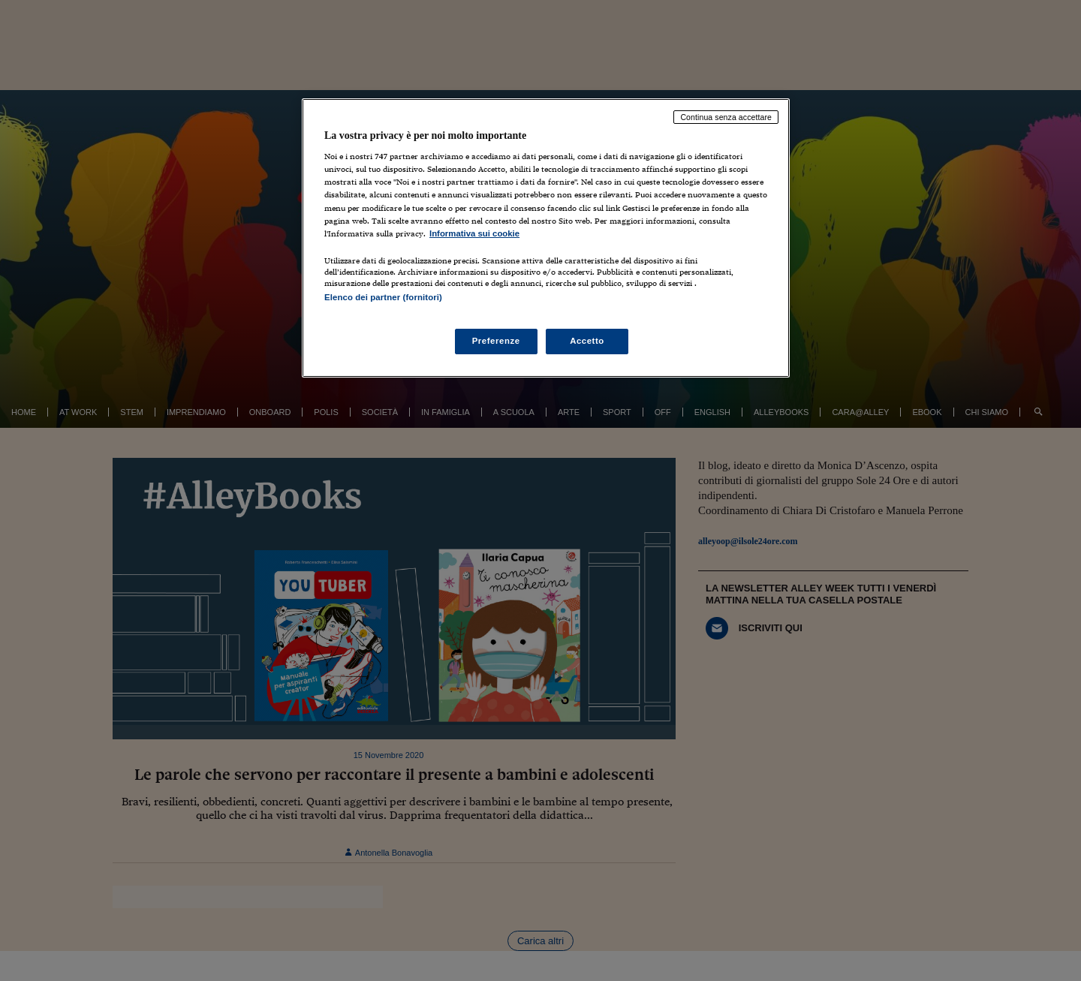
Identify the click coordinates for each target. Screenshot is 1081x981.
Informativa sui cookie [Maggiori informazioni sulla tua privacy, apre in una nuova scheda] (474, 233)
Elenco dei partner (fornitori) (383, 297)
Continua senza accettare (726, 117)
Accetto (587, 340)
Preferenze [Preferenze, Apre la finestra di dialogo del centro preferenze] (496, 340)
